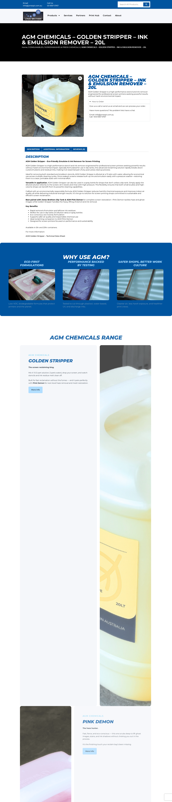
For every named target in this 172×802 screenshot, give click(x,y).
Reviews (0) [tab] (79, 149)
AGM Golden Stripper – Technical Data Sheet (45, 236)
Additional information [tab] (56, 149)
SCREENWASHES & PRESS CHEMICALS (62, 47)
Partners (80, 15)
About (118, 15)
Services (68, 15)
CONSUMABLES (36, 47)
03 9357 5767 (53, 6)
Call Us (50, 3)
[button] (80, 78)
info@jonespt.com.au (32, 6)
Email (25, 3)
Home (24, 47)
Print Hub (94, 15)
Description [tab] (33, 149)
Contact (107, 15)
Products (53, 15)
